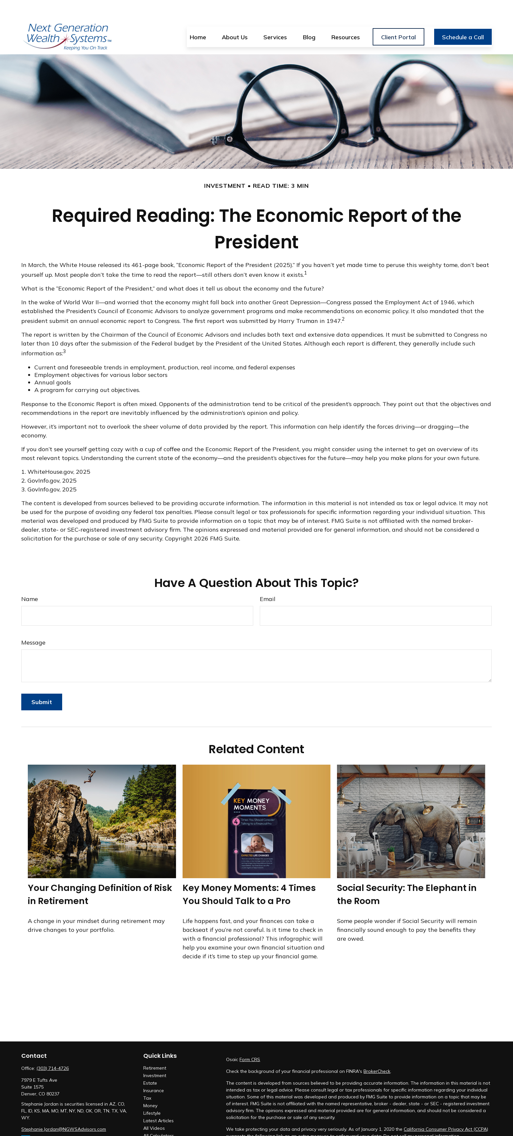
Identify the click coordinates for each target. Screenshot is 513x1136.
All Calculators (158, 1116)
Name (29, 579)
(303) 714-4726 (52, 1049)
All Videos (154, 1109)
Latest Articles (158, 1101)
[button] (198, 17)
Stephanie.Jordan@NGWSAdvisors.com (63, 1110)
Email (267, 579)
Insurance (153, 1071)
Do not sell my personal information (421, 1117)
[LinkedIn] (25, 1120)
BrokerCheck (376, 1052)
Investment (154, 1056)
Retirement (154, 1049)
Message (33, 623)
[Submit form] (41, 682)
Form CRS (249, 1040)
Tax (147, 1079)
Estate (150, 1064)
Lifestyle (152, 1094)
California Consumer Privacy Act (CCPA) (446, 1110)
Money (150, 1086)
